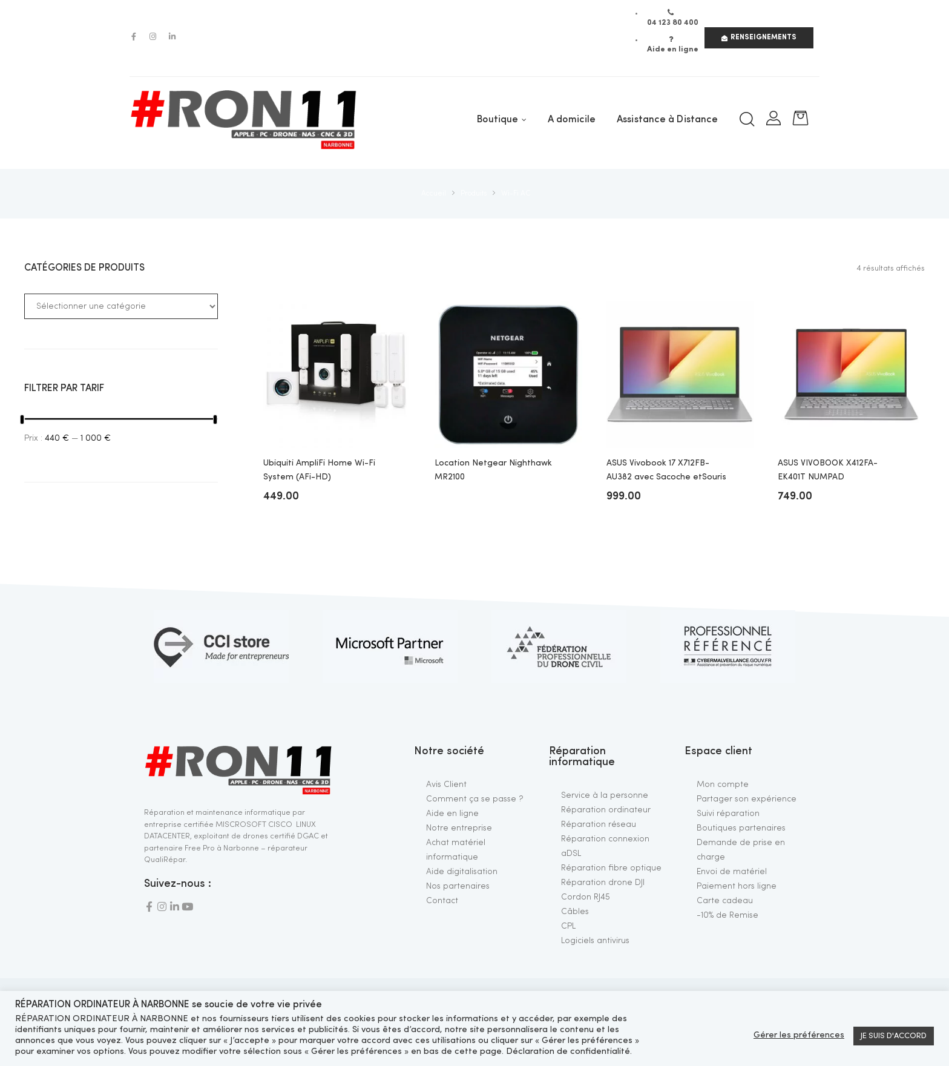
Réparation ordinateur (606, 810)
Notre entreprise (459, 828)
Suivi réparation (728, 813)
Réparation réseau (598, 824)
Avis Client (446, 784)
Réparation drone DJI (603, 882)
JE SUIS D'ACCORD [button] (894, 1036)
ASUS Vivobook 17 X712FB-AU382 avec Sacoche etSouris (666, 470)
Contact (442, 901)
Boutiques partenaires (741, 828)
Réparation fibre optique (611, 868)
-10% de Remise (727, 915)
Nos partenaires (458, 886)
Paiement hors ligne (737, 886)
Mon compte (723, 784)
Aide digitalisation (461, 871)
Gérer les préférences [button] (799, 1035)
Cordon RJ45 (585, 897)
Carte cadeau (725, 901)
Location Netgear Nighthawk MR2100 (493, 470)
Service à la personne (604, 795)
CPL (568, 926)
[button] (758, 37)
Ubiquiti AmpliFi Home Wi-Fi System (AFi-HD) (319, 470)
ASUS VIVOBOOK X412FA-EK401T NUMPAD (828, 470)
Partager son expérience (746, 799)
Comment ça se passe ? (475, 799)
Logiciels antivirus (595, 940)
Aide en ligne (452, 813)
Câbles (575, 911)
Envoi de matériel (732, 871)
